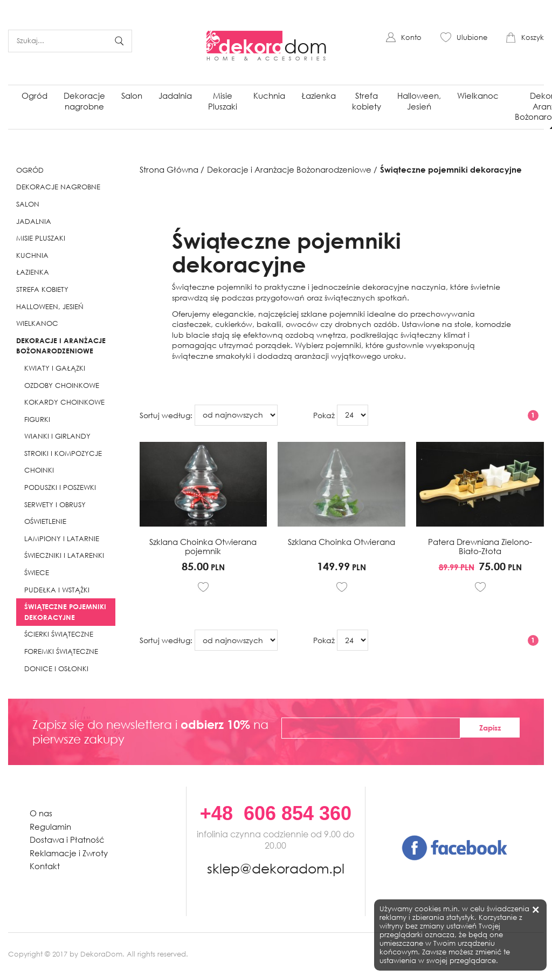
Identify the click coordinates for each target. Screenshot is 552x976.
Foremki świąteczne (61, 651)
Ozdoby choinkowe (61, 385)
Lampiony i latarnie (61, 538)
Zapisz (490, 727)
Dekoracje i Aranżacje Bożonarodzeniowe (61, 346)
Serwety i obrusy (55, 504)
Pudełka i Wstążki (56, 590)
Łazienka (318, 95)
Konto (411, 37)
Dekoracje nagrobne (84, 101)
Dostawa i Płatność (67, 840)
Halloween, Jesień (419, 101)
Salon (131, 95)
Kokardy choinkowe (64, 402)
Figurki (37, 419)
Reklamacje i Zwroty (69, 853)
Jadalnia (175, 95)
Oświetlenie (45, 521)
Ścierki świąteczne (58, 634)
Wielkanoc (478, 95)
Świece (36, 572)
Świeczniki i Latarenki (64, 555)
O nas (41, 813)
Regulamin (50, 827)
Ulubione (472, 37)
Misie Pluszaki (222, 101)
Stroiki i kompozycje (63, 453)
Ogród (34, 95)
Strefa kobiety (366, 101)
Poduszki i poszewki (60, 487)
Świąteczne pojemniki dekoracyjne (65, 612)
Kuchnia (269, 95)
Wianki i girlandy (57, 436)
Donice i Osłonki (56, 668)
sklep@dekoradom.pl (275, 866)
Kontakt (45, 866)
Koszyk (532, 37)
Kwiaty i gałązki (54, 368)
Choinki (39, 470)
